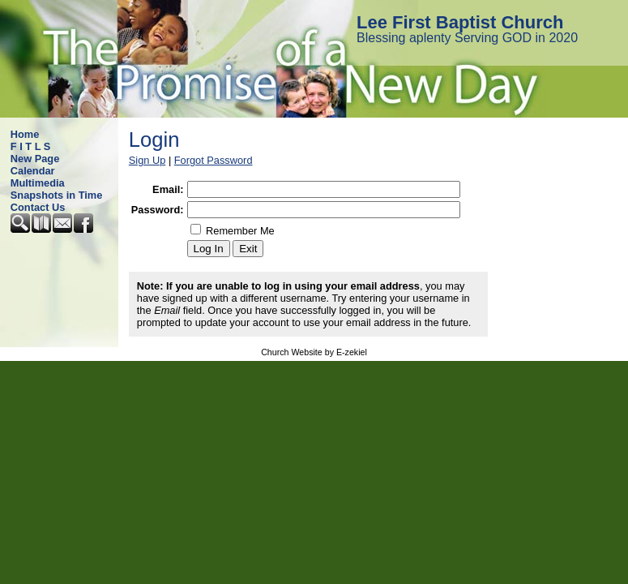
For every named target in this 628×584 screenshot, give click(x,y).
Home (25, 134)
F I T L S (31, 146)
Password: (157, 210)
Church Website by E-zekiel (314, 352)
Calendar (33, 171)
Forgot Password (213, 160)
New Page (35, 158)
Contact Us (38, 207)
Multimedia (38, 183)
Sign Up (147, 160)
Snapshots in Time (57, 195)
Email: (167, 189)
